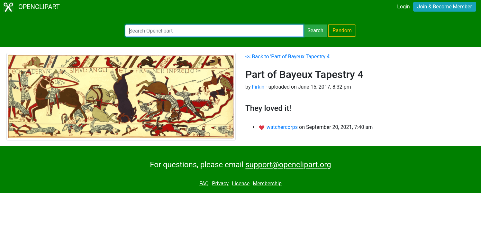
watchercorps (283, 127)
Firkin (258, 87)
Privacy (220, 183)
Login (403, 7)
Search (315, 30)
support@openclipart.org (288, 164)
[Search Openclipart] (214, 30)
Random (342, 30)
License (241, 183)
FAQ (204, 183)
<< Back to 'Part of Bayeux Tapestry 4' (288, 56)
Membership (267, 183)
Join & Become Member (444, 7)
